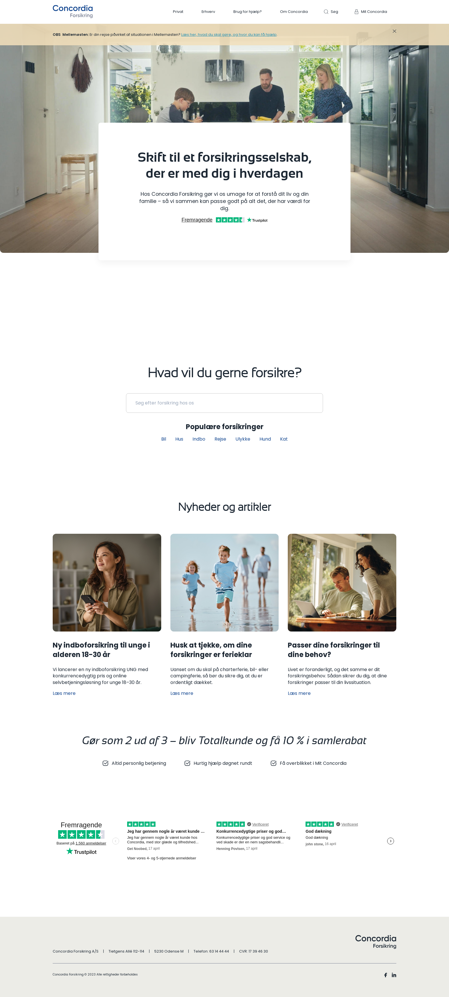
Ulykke (242, 439)
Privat (178, 11)
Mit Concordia (374, 11)
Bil (163, 439)
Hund (265, 439)
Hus (179, 439)
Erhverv (208, 11)
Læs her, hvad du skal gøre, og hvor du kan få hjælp (229, 34)
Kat (284, 439)
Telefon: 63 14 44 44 (211, 951)
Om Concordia (294, 11)
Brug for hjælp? (247, 11)
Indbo (198, 439)
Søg (334, 11)
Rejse (220, 439)
